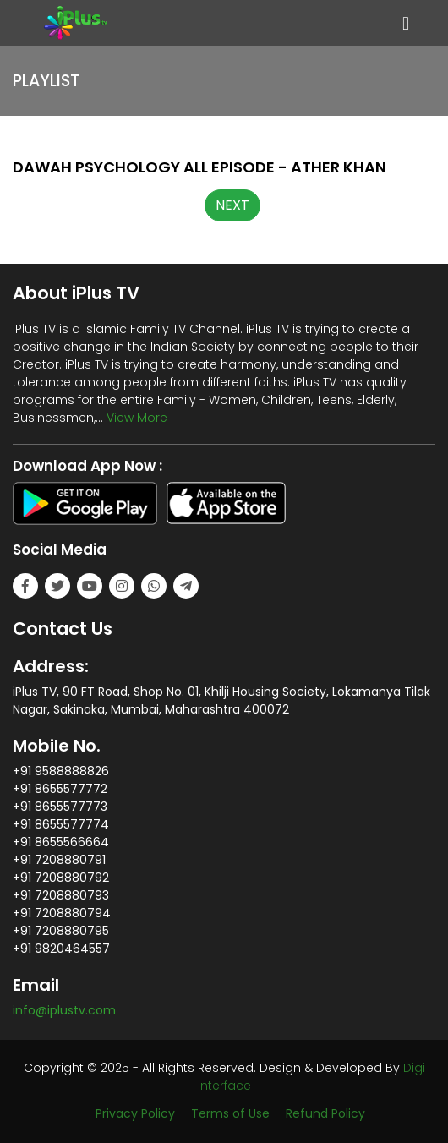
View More (137, 417)
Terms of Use (230, 1113)
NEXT (232, 205)
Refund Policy (325, 1113)
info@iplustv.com (64, 1010)
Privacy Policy (135, 1113)
